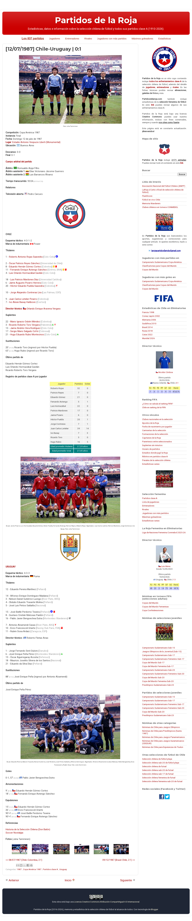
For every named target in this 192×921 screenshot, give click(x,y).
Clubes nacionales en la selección (157, 419)
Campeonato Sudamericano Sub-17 (158, 655)
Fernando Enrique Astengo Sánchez (28, 269)
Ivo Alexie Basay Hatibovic (22, 302)
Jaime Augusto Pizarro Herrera (25, 282)
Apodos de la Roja (150, 423)
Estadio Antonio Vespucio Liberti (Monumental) (36, 142)
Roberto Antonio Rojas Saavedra (26, 256)
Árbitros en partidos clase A (155, 456)
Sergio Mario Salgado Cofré (24, 331)
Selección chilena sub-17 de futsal (157, 774)
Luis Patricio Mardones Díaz (24, 279)
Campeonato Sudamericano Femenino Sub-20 (163, 673)
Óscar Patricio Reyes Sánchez (24, 263)
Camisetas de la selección (154, 430)
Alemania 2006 (149, 319)
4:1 (177, 383)
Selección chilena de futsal (154, 766)
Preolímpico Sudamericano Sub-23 (158, 685)
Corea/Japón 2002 (151, 316)
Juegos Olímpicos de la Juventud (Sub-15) (162, 651)
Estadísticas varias (150, 464)
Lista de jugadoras (150, 502)
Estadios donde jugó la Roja (155, 452)
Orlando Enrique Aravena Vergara (43, 308)
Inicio (70, 880)
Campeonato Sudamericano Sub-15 (158, 647)
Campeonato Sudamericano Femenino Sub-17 (163, 659)
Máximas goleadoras (151, 517)
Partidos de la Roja (96, 20)
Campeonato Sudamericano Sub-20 (158, 670)
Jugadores (54, 38)
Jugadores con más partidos (111, 38)
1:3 (174, 580)
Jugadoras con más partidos (155, 513)
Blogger (154, 909)
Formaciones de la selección (155, 434)
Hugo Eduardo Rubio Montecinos (27, 334)
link (152, 105)
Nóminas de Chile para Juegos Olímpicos (161, 727)
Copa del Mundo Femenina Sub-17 (158, 666)
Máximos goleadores (142, 38)
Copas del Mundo (150, 269)
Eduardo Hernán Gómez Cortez (25, 266)
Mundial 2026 (148, 338)
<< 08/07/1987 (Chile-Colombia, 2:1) (24, 860)
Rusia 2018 (147, 331)
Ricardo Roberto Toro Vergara (24, 324)
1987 (19, 869)
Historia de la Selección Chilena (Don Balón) (28, 829)
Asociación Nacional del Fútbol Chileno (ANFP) (163, 186)
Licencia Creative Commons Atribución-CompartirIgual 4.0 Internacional (106, 901)
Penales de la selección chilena (156, 460)
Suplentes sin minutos (152, 445)
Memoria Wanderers (151, 203)
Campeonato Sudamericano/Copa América (162, 262)
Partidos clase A (50, 869)
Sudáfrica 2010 (149, 323)
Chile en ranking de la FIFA (154, 407)
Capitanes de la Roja (151, 438)
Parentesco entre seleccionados (157, 441)
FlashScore (147, 196)
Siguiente (127, 880)
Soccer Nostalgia (14, 832)
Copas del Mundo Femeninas (155, 606)
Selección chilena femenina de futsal (158, 777)
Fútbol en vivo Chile (151, 199)
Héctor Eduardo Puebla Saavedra (27, 286)
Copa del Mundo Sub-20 (153, 677)
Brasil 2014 (147, 327)
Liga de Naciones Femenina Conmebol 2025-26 (164, 532)
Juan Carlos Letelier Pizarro (23, 299)
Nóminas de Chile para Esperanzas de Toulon (162, 747)
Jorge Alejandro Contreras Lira (25, 292)
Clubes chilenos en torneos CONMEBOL (160, 207)
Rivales (88, 38)
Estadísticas (164, 38)
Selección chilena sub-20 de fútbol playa (160, 762)
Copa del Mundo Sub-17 (153, 662)
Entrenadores (72, 38)
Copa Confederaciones (152, 610)
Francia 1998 (148, 312)
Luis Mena (165, 566)
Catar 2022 (147, 334)
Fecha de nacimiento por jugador (157, 426)
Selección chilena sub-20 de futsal (157, 770)
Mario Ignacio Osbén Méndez (25, 321)
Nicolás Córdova (166, 372)
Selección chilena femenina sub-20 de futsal (162, 781)
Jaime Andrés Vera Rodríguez (25, 328)
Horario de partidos (151, 449)
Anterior (12, 880)
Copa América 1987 (32, 869)
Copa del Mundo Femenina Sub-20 (158, 681)
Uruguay (63, 869)
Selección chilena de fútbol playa (157, 759)
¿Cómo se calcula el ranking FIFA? (157, 403)
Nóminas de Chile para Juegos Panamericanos (163, 737)
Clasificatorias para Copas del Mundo (159, 266)
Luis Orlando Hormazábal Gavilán (26, 273)
